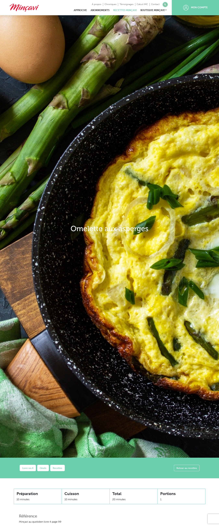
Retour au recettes (186, 468)
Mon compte (195, 7)
